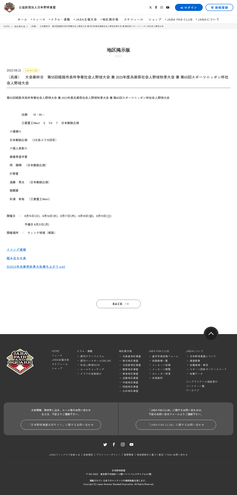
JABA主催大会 (86, 19)
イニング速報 (16, 249)
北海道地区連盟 (132, 356)
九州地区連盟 (130, 391)
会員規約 (157, 378)
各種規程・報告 (199, 365)
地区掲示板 (110, 19)
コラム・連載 (60, 19)
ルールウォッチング (92, 369)
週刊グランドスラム (92, 356)
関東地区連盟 (130, 369)
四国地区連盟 (130, 386)
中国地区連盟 (130, 382)
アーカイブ (192, 390)
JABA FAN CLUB (180, 19)
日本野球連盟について (203, 356)
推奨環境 (129, 454)
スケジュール (133, 19)
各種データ (196, 373)
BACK (118, 304)
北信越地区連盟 (132, 365)
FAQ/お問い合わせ (177, 454)
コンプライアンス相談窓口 (202, 381)
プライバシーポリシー (108, 454)
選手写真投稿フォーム (165, 356)
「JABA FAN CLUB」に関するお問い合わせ (176, 424)
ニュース (39, 19)
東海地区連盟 (130, 373)
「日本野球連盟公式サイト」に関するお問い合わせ (61, 424)
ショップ (154, 19)
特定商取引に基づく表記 (150, 454)
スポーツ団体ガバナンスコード (208, 369)
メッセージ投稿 (161, 365)
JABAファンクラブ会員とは (64, 454)
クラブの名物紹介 (90, 373)
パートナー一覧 (195, 386)
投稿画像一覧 (160, 360)
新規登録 (221, 7)
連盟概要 (195, 360)
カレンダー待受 (161, 373)
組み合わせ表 (16, 258)
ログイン (189, 7)
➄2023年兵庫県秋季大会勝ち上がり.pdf (36, 266)
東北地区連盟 (130, 360)
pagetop (211, 334)
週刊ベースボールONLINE (95, 360)
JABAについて (208, 19)
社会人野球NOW (90, 365)
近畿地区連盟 (130, 378)
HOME (7, 26)
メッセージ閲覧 (161, 369)
